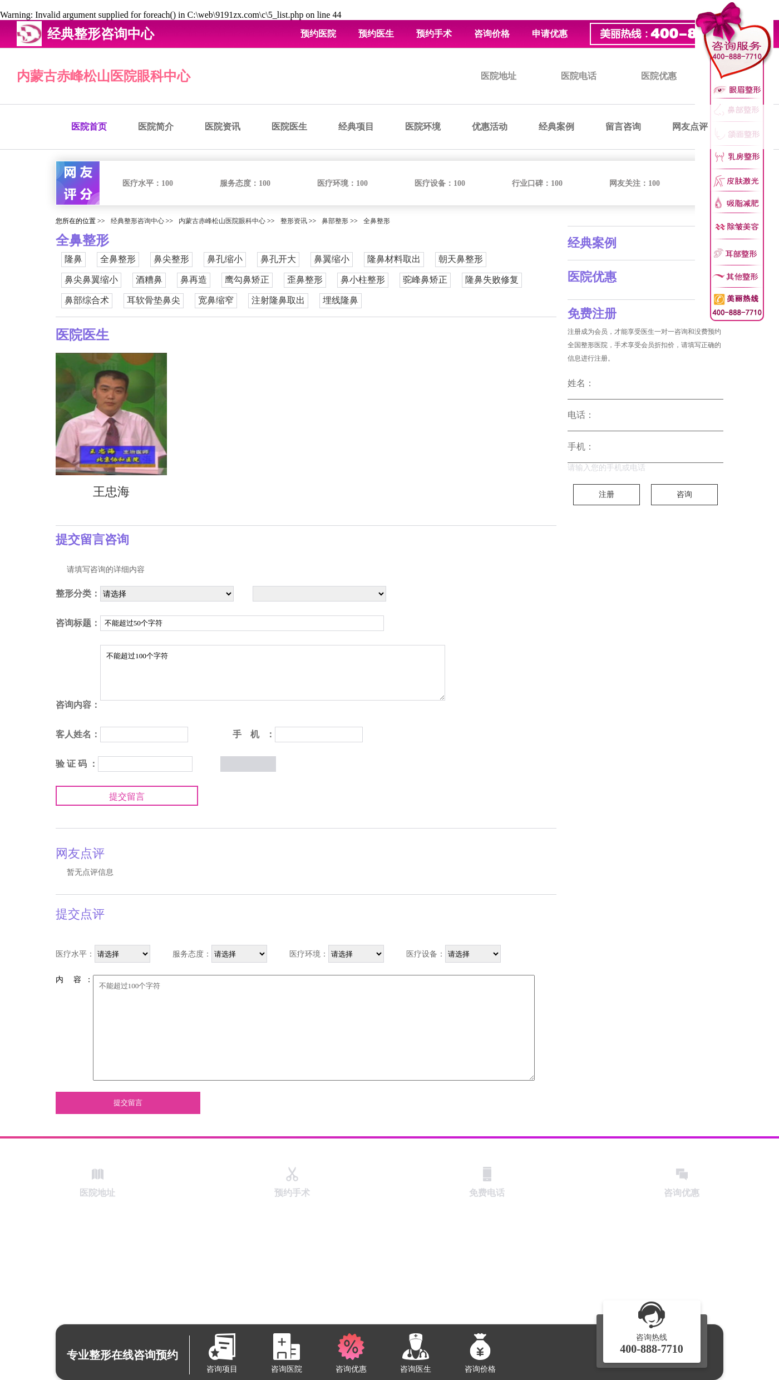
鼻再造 (193, 279)
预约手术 (434, 33)
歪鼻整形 (305, 279)
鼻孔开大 (278, 259)
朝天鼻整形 (460, 259)
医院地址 (498, 76)
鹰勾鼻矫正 (247, 279)
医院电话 (578, 76)
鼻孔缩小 (225, 259)
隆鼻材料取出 (394, 259)
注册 (606, 494)
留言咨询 (623, 126)
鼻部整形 (335, 221)
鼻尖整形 (171, 259)
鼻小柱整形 (363, 279)
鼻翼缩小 (331, 259)
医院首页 (89, 126)
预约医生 (376, 33)
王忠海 (111, 492)
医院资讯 (222, 126)
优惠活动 (489, 126)
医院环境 (423, 126)
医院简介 (156, 126)
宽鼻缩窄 (216, 300)
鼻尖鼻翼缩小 (91, 279)
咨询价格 (492, 33)
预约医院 (318, 33)
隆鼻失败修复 (492, 279)
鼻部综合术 (87, 300)
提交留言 (127, 796)
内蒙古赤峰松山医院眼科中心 (103, 76)
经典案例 (556, 126)
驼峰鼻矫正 (425, 279)
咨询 (684, 494)
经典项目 (356, 126)
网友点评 (690, 126)
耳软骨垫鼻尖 (153, 300)
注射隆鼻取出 (278, 300)
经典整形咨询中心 (137, 221)
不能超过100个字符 (272, 673)
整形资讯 (293, 221)
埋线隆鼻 (340, 300)
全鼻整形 (376, 221)
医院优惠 (659, 76)
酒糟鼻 (149, 279)
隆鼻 (73, 259)
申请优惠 (550, 33)
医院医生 (289, 126)
